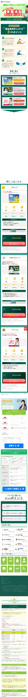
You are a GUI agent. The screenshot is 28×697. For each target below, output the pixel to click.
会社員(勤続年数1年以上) (17, 467)
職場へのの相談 (14, 513)
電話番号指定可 (14, 458)
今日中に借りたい (16, 479)
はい (14, 472)
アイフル (4, 439)
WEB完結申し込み (21, 459)
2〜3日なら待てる (22, 479)
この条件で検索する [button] (14, 489)
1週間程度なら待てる (13, 480)
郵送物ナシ (4, 458)
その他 (20, 441)
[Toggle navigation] (26, 2)
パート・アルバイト (21, 468)
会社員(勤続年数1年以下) (14, 468)
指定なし (11, 467)
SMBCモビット (5, 441)
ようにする (13, 518)
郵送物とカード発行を (14, 506)
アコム (12, 439)
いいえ (17, 472)
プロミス (20, 439)
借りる (19, 93)
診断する (14, 446)
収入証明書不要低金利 (14, 462)
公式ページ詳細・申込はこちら (16, 243)
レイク (12, 441)
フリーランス (12, 469)
